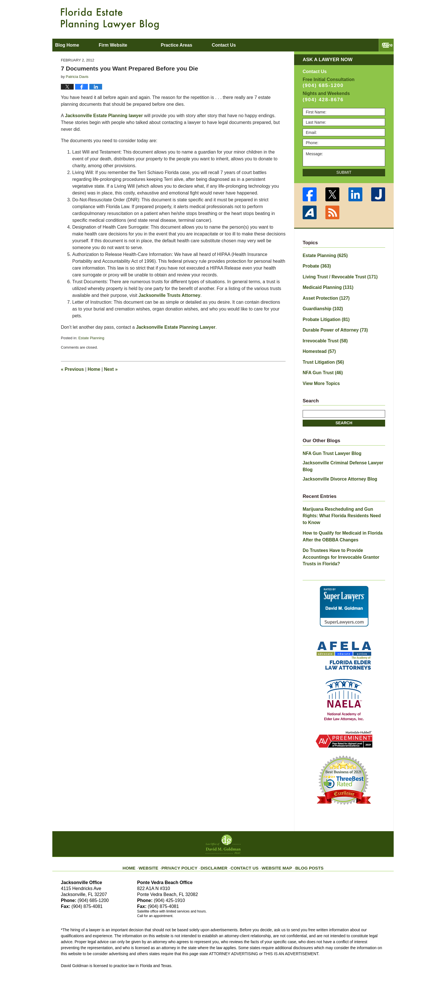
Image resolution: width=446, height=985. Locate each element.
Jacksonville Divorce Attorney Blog (336, 461)
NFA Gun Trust (320, 364)
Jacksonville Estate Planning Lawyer (175, 327)
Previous (72, 369)
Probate (315, 265)
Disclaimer (216, 828)
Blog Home (81, 45)
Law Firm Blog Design (358, 967)
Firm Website (141, 45)
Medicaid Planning (325, 285)
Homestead (317, 344)
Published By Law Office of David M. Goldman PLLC (348, 18)
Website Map (273, 828)
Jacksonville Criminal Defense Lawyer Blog (344, 452)
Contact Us (244, 828)
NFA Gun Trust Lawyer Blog (329, 443)
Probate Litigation (324, 315)
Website (158, 828)
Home (94, 369)
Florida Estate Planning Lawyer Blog (110, 19)
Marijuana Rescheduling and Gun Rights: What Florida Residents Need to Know (342, 493)
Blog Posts (302, 828)
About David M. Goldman (281, 45)
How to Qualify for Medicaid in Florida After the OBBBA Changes (343, 509)
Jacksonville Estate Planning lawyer (104, 115)
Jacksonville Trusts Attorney (169, 295)
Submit (344, 172)
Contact (353, 45)
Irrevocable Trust (323, 334)
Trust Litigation (321, 354)
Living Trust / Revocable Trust (336, 275)
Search (343, 413)
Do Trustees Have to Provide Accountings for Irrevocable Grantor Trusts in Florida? (342, 525)
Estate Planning (91, 338)
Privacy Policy (186, 828)
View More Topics (319, 374)
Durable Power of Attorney (332, 324)
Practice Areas (204, 45)
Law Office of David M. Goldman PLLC (123, 967)
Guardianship (321, 305)
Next (111, 369)
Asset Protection (324, 295)
